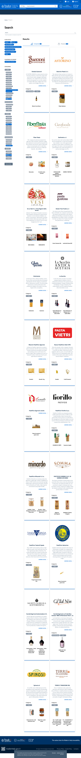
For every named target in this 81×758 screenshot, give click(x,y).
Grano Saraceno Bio (57, 244)
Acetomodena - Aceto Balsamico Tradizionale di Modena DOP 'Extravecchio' (42, 655)
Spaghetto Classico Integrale (67, 515)
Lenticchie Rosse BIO (67, 244)
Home (6, 20)
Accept (62, 754)
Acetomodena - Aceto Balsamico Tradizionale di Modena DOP (31, 655)
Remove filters (8, 164)
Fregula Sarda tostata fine (36, 583)
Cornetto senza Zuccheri (41, 173)
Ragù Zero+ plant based (42, 725)
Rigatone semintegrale (57, 515)
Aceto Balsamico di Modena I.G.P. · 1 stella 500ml (67, 313)
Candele (57, 381)
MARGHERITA (42, 246)
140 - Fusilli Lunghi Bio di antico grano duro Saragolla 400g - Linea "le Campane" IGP (57, 727)
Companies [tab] (36, 44)
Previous (24, 167)
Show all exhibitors (23, 8)
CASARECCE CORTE (57, 447)
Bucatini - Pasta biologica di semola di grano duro (42, 513)
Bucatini (31, 381)
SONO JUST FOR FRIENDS (62, 655)
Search (6, 33)
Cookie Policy (68, 754)
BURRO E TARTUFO (67, 172)
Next (48, 167)
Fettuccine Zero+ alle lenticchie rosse (31, 725)
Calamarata (31, 312)
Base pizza (31, 172)
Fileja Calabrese (62, 106)
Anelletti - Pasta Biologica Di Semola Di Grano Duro (31, 513)
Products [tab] (63, 44)
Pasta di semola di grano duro (36, 436)
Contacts (76, 754)
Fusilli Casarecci (67, 381)
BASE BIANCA (31, 246)
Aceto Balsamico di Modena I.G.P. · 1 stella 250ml (57, 313)
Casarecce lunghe (67, 447)
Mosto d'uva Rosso (36, 106)
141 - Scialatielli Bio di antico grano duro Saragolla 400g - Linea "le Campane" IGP (67, 727)
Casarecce (42, 312)
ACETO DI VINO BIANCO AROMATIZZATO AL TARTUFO (57, 175)
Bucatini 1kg (41, 381)
